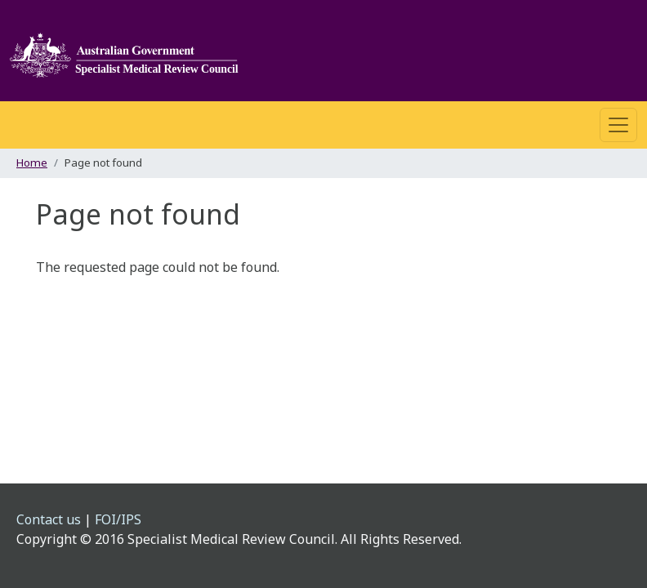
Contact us (48, 519)
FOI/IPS (118, 519)
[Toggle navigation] (618, 125)
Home (31, 162)
